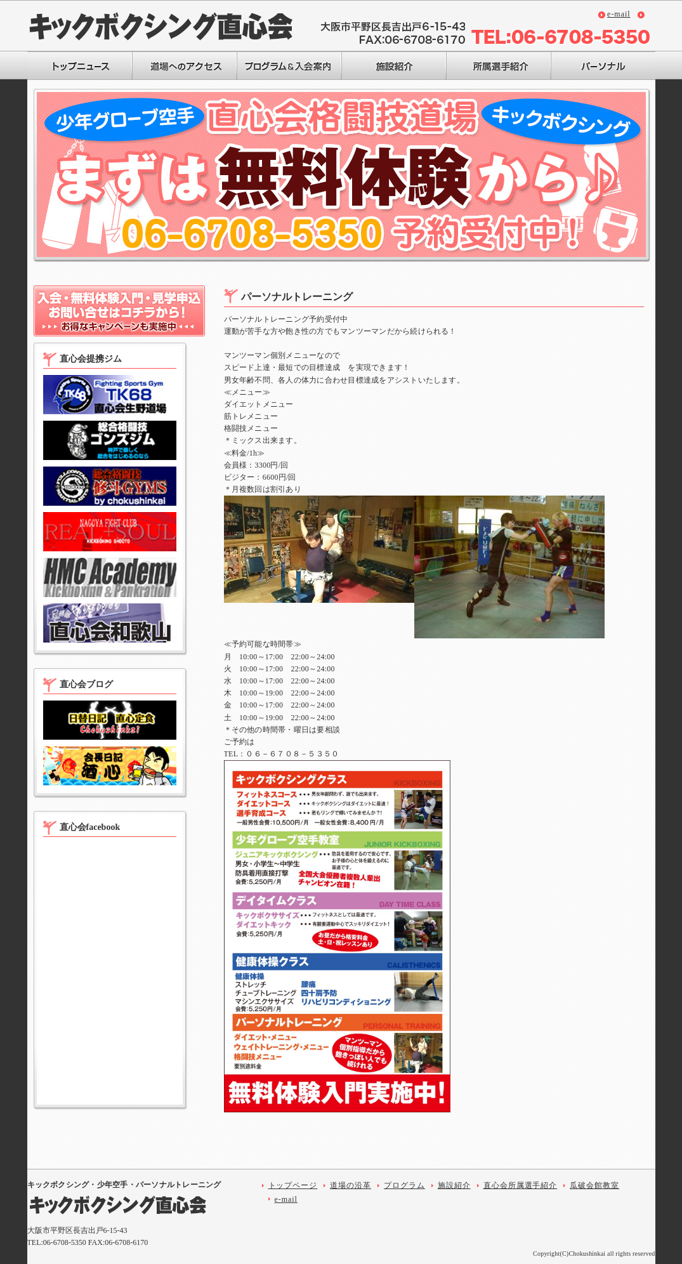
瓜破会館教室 (594, 1185)
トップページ (293, 1185)
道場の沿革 (350, 1185)
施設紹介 (454, 1185)
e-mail (618, 14)
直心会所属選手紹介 (520, 1185)
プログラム (404, 1185)
